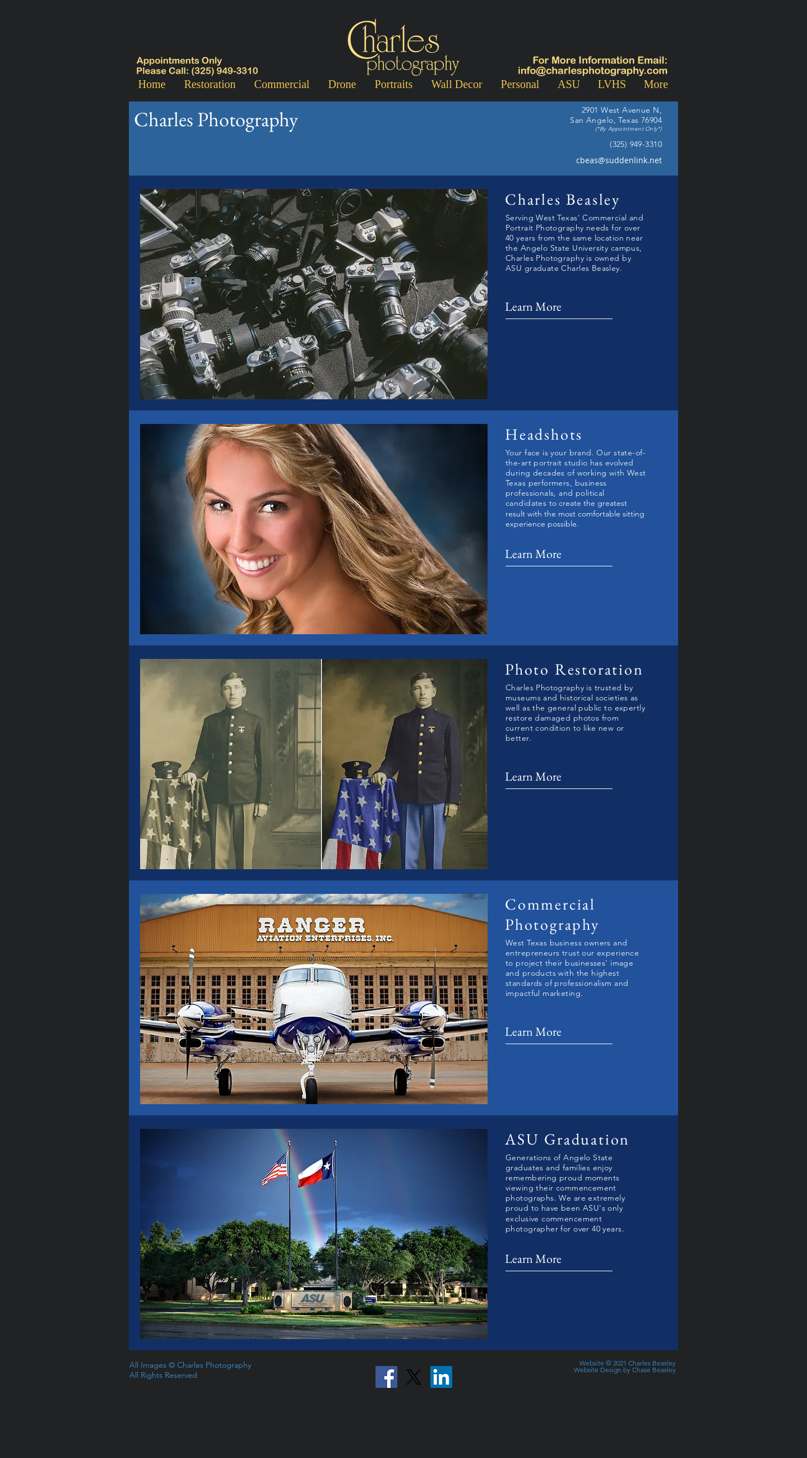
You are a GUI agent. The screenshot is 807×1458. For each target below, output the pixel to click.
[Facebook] (386, 1377)
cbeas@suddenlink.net (619, 160)
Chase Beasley (654, 1369)
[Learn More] (542, 307)
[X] (414, 1377)
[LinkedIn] (441, 1377)
